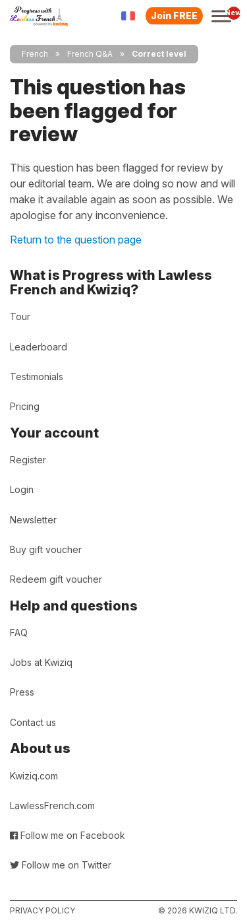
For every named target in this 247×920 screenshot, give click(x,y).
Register (28, 459)
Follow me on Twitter (60, 865)
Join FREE (174, 15)
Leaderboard (38, 346)
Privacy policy (42, 910)
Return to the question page (76, 239)
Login (22, 489)
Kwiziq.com (34, 775)
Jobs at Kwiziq (41, 662)
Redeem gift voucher (56, 579)
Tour (20, 316)
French (35, 54)
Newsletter (33, 519)
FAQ (19, 632)
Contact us (33, 722)
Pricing (25, 406)
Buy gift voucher (46, 549)
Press (22, 692)
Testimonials (36, 376)
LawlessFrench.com (52, 805)
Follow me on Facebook (67, 835)
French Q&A (90, 54)
